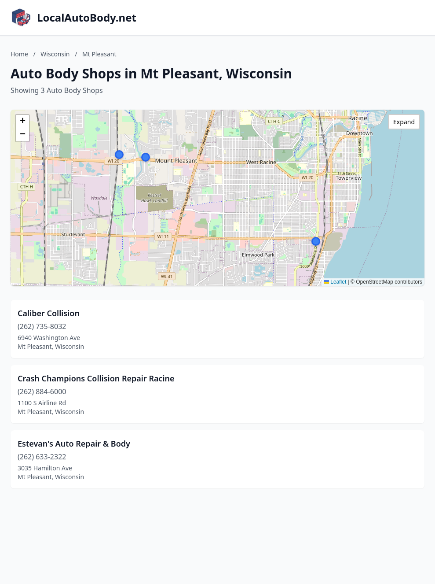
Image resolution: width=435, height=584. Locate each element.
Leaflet (335, 282)
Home (19, 54)
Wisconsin (54, 54)
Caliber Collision (49, 313)
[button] (145, 157)
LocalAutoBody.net (86, 18)
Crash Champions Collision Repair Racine (96, 378)
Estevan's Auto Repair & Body (74, 443)
